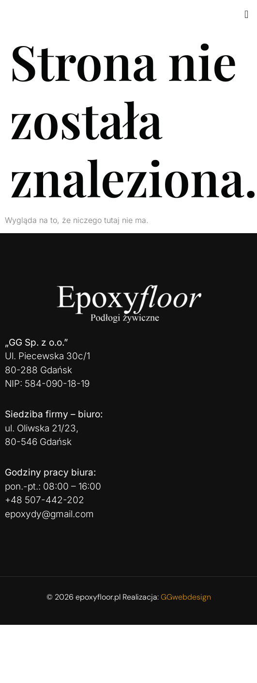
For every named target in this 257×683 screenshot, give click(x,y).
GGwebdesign (186, 597)
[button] (246, 14)
